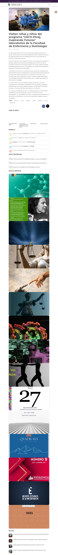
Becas (12, 1)
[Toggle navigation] (49, 4)
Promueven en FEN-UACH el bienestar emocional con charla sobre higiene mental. (31, 534)
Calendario (22, 1)
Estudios (34, 100)
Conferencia (16, 100)
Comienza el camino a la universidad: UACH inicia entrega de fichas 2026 (24, 167)
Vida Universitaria (17, 1)
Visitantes (45, 1)
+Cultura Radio (33, 123)
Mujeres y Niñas (12, 102)
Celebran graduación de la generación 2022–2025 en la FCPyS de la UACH (28, 544)
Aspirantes (25, 1)
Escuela (22, 100)
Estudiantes (30, 1)
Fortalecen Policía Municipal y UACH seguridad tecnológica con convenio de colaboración (28, 159)
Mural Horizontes (44, 123)
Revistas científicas (15, 170)
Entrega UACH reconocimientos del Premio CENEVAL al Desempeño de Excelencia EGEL (28, 163)
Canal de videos (14, 110)
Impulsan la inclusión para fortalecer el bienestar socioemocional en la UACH (29, 550)
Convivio (46, 100)
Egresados (41, 1)
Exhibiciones (40, 100)
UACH (10, 49)
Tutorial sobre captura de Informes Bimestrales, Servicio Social (23, 125)
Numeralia (12, 129)
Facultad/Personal (36, 1)
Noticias (9, 1)
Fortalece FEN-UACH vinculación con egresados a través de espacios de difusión (30, 539)
